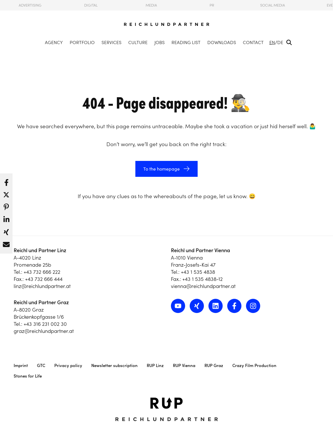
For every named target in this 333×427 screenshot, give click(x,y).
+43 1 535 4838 (198, 272)
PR (212, 5)
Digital (91, 5)
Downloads (221, 42)
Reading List (185, 42)
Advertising (30, 5)
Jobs (159, 42)
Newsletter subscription (114, 365)
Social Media (272, 5)
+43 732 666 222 (42, 272)
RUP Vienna (184, 365)
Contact (253, 42)
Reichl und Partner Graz (41, 302)
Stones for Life (28, 376)
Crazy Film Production (254, 365)
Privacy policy (68, 365)
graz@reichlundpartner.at (44, 331)
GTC (41, 365)
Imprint (21, 365)
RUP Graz (213, 365)
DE (280, 42)
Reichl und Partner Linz (40, 250)
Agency (54, 42)
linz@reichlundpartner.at (42, 286)
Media (151, 5)
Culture (138, 42)
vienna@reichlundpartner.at (203, 286)
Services (111, 42)
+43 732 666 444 (44, 279)
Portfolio (82, 42)
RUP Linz (155, 365)
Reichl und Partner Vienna (200, 250)
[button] (6, 181)
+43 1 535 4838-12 (202, 279)
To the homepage (161, 169)
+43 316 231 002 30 (45, 324)
